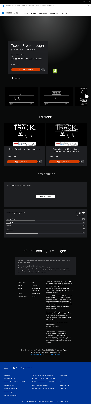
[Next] (86, 94)
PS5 (13, 5)
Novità (37, 5)
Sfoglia (64, 11)
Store (43, 5)
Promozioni (43, 11)
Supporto (49, 5)
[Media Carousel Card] (21, 94)
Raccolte (33, 11)
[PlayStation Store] (10, 10)
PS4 (18, 5)
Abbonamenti (54, 11)
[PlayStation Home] (3, 6)
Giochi (8, 5)
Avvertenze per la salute (53, 324)
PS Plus (23, 5)
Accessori (30, 5)
